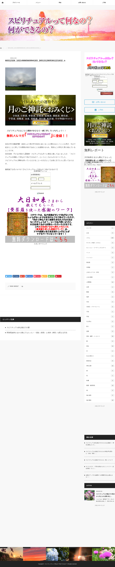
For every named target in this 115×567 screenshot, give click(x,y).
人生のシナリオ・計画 (100, 272)
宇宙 (100, 316)
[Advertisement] (40, 259)
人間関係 (100, 282)
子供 (100, 311)
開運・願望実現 (100, 385)
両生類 (100, 262)
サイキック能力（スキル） (100, 243)
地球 (100, 297)
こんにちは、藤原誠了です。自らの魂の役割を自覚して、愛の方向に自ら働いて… (105, 501)
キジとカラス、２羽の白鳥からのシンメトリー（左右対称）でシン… (100, 467)
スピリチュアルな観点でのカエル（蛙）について (99, 460)
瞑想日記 (100, 361)
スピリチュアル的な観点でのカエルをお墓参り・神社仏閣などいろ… (100, 444)
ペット (100, 252)
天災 (100, 302)
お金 (100, 233)
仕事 (100, 287)
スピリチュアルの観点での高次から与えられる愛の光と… (105, 495)
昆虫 (100, 346)
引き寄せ (100, 321)
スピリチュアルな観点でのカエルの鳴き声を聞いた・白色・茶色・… (99, 452)
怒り (100, 326)
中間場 (100, 267)
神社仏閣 (100, 366)
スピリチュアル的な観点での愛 (18, 327)
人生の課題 (100, 277)
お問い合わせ (82, 2)
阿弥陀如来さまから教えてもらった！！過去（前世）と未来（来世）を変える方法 (37, 333)
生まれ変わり (100, 356)
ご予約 (104, 2)
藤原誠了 (16, 286)
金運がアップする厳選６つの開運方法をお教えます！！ (99, 476)
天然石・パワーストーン (100, 306)
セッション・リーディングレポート (100, 247)
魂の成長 (100, 395)
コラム (100, 238)
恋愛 (100, 331)
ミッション (100, 257)
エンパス (100, 228)
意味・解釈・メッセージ (100, 336)
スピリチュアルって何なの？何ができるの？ (56, 564)
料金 (60, 2)
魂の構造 (100, 400)
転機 (100, 380)
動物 (100, 292)
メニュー (38, 2)
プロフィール (16, 2)
